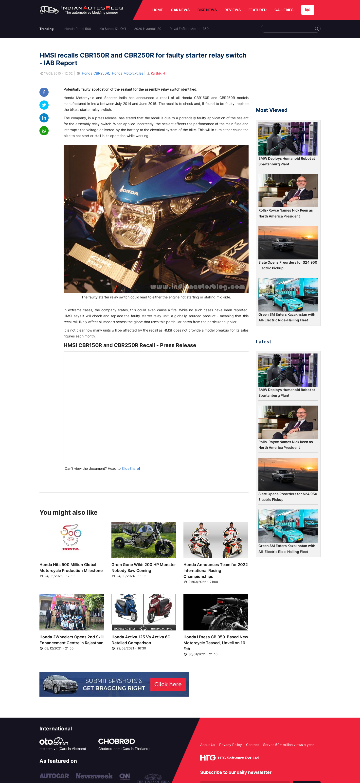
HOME (157, 10)
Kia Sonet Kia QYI (112, 29)
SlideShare (130, 468)
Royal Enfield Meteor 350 (189, 29)
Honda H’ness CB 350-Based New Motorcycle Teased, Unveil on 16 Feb (215, 642)
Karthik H (155, 73)
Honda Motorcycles (127, 73)
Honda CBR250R (95, 73)
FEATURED (258, 10)
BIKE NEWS (207, 10)
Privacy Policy (230, 745)
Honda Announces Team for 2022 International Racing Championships (215, 570)
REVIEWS (233, 10)
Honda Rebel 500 (77, 29)
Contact (252, 745)
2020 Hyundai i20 (147, 29)
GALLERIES (283, 10)
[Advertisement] (288, 75)
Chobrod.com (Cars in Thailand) (124, 748)
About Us (207, 745)
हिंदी (307, 10)
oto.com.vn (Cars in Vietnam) (62, 748)
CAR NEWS (180, 10)
